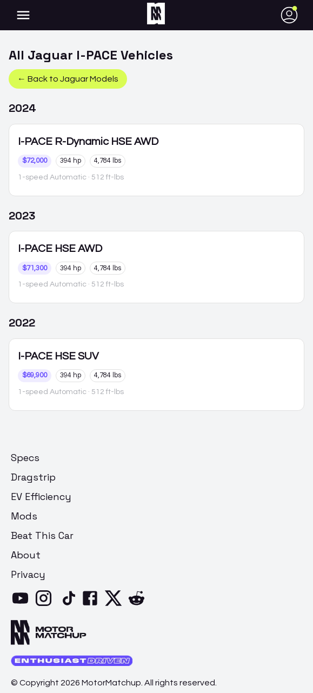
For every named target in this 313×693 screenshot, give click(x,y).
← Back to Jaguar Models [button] (67, 79)
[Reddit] (138, 605)
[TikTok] (69, 605)
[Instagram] (45, 605)
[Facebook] (92, 605)
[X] (115, 605)
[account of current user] (23, 15)
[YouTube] (22, 605)
